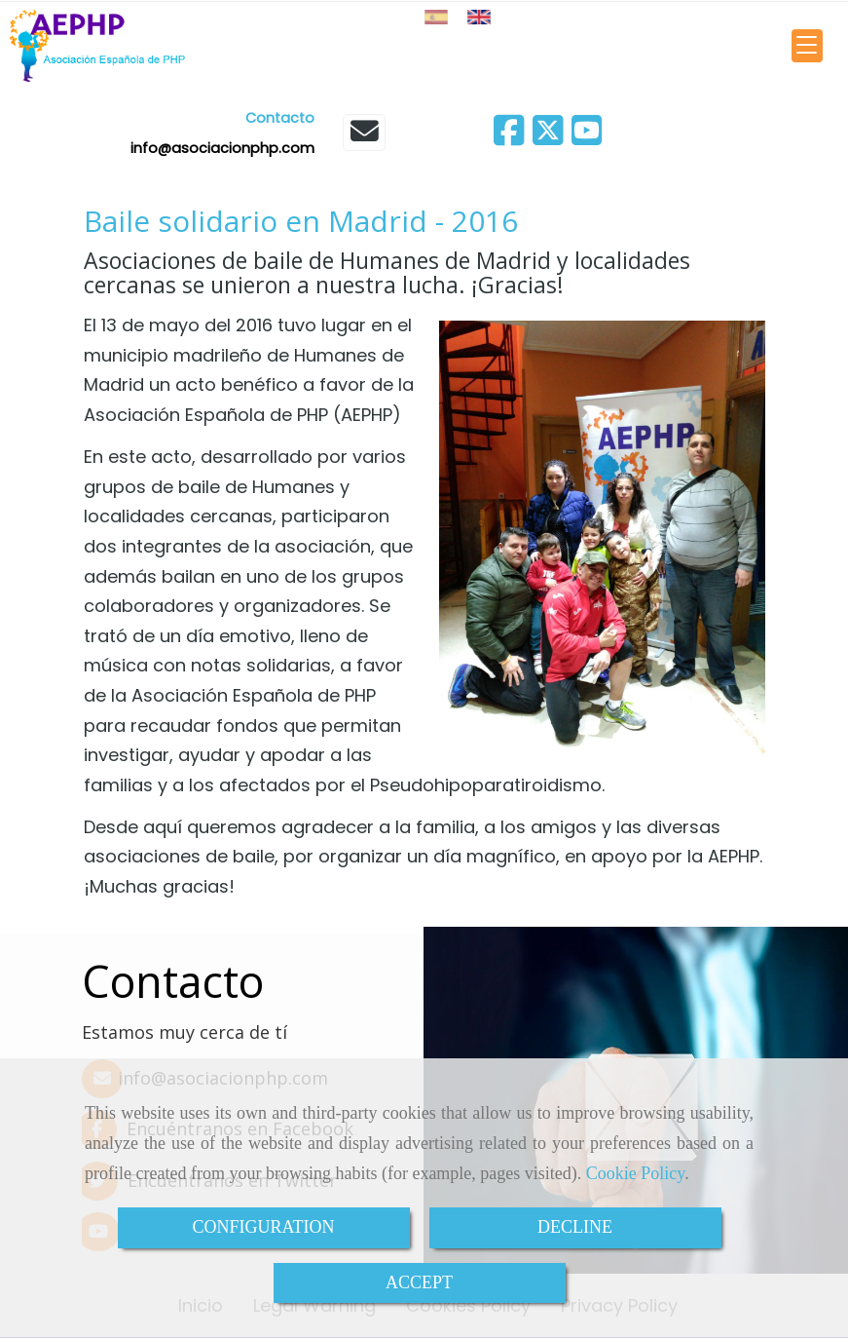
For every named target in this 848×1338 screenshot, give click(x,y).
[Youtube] (587, 137)
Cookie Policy (635, 1173)
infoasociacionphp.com (222, 148)
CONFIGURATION (263, 1227)
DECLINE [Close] (574, 1227)
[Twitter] (548, 137)
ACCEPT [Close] (419, 1282)
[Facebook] (509, 137)
